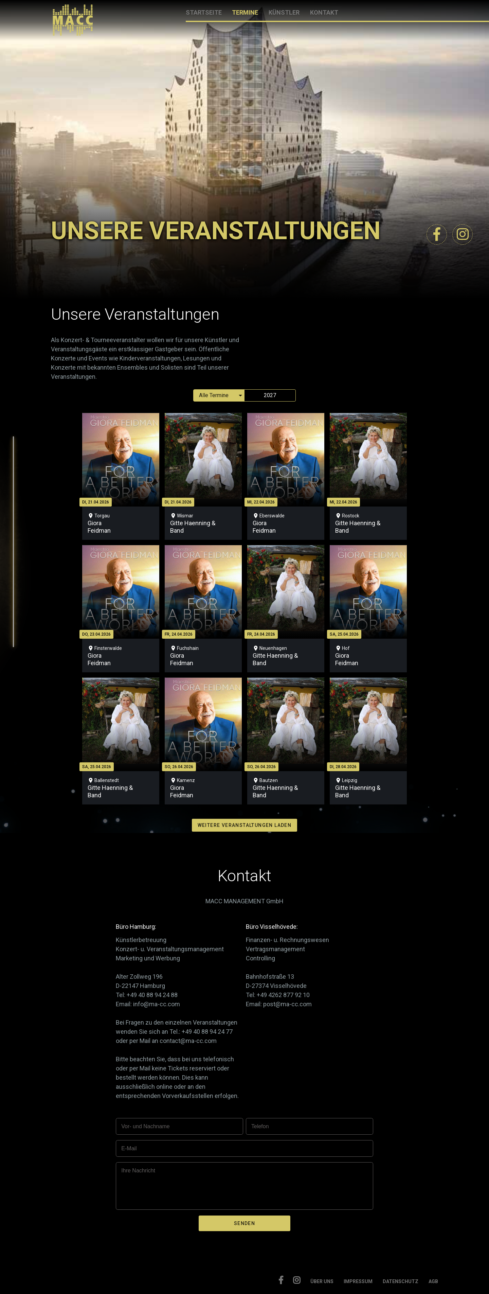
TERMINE (245, 12)
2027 (270, 395)
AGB (433, 1281)
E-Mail (129, 1148)
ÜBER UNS (321, 1281)
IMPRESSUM (358, 1281)
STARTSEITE (204, 12)
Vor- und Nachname (145, 1126)
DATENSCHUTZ (400, 1281)
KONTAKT (324, 12)
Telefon (260, 1126)
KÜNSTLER (284, 12)
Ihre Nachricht (138, 1170)
